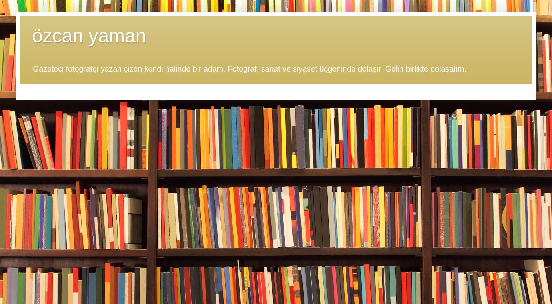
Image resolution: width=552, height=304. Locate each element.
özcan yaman (89, 35)
